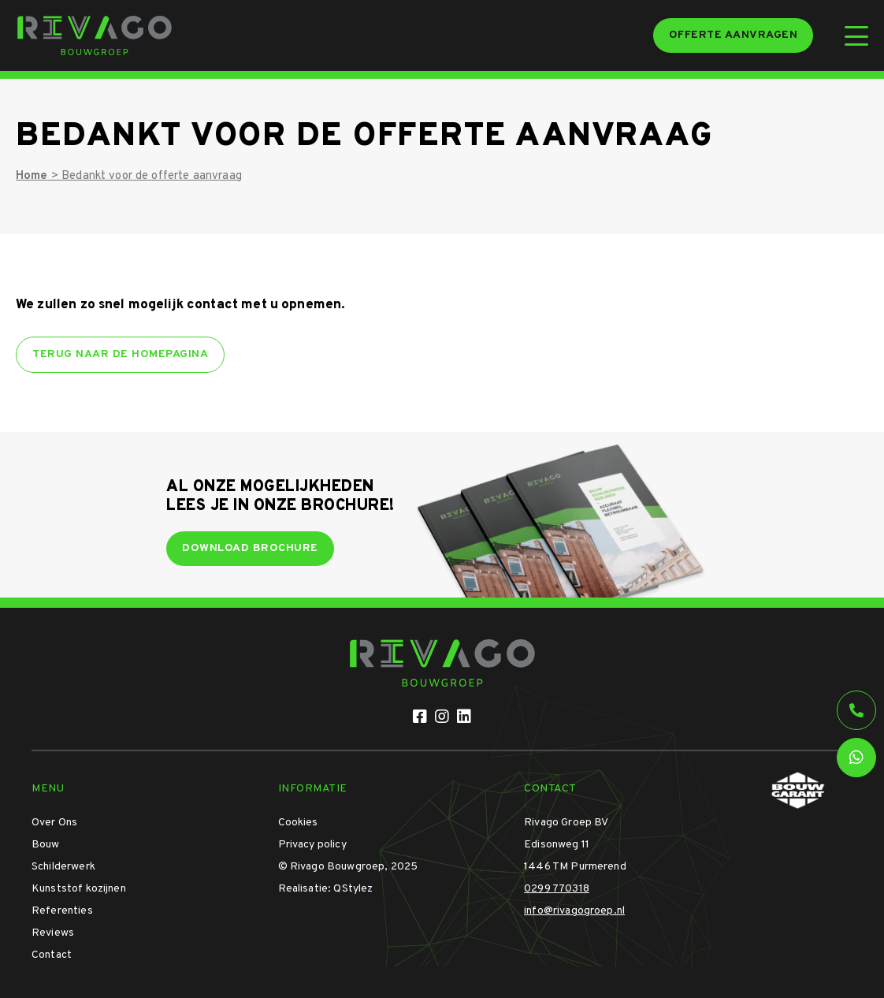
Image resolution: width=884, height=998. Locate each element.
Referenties (62, 911)
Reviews (53, 933)
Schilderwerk (63, 866)
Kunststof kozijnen (79, 889)
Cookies (298, 822)
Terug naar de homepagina (120, 354)
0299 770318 (556, 889)
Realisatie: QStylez (325, 889)
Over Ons (54, 822)
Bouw (46, 844)
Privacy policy (312, 844)
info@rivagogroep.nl (574, 911)
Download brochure (250, 548)
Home (32, 176)
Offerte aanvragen (733, 35)
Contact (52, 955)
